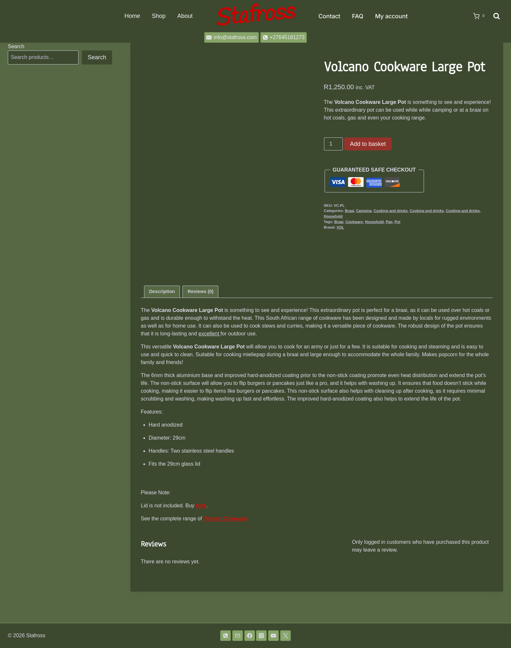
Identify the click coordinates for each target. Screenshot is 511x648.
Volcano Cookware (225, 550)
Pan (389, 222)
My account (391, 16)
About (185, 16)
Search (16, 46)
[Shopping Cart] (477, 16)
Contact (329, 16)
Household (333, 216)
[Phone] (225, 635)
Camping (364, 211)
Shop (159, 16)
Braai (349, 211)
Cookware (354, 222)
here (201, 537)
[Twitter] (285, 635)
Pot (397, 222)
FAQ (357, 16)
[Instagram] (261, 635)
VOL (340, 227)
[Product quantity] (333, 143)
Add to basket (368, 144)
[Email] (237, 635)
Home (132, 16)
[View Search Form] (496, 16)
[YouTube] (273, 635)
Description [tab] (162, 322)
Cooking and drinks (391, 211)
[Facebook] (249, 635)
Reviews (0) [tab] (200, 322)
